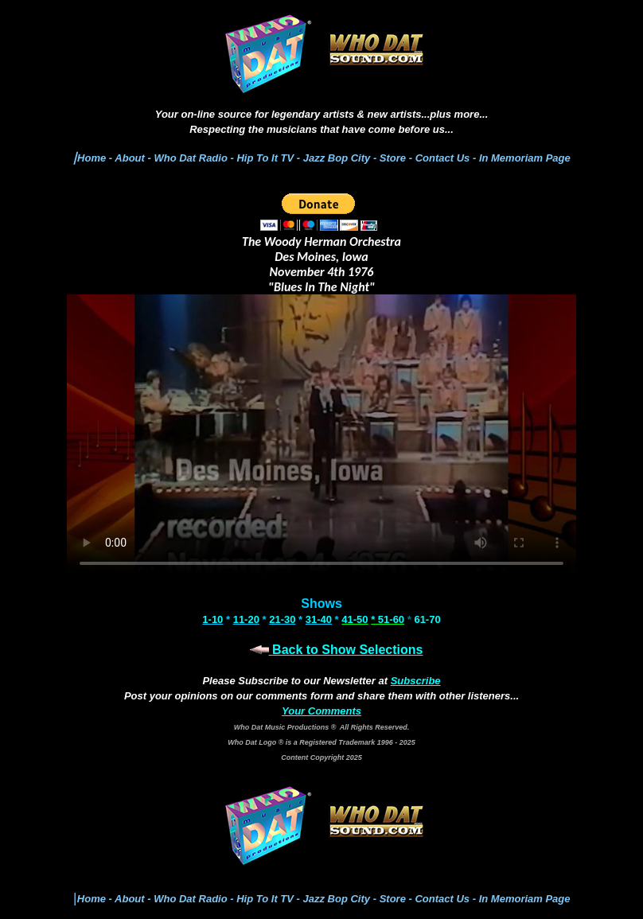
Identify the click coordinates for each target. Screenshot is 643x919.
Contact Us (444, 158)
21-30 (282, 619)
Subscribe (416, 681)
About (130, 158)
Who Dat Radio (190, 158)
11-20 (246, 619)
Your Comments (321, 711)
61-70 (427, 619)
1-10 (212, 619)
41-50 (354, 619)
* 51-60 (387, 619)
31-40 (319, 619)
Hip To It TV (265, 158)
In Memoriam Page (525, 158)
